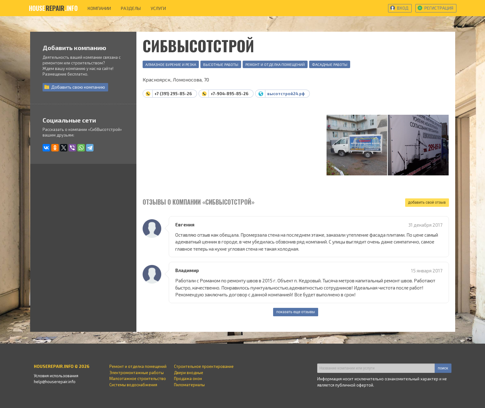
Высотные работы (220, 64)
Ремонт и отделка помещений (275, 64)
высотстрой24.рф (286, 93)
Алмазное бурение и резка (170, 64)
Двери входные (188, 372)
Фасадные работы (329, 64)
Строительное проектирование (204, 366)
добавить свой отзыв (427, 202)
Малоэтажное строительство (137, 378)
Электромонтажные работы (136, 372)
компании (99, 8)
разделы (131, 8)
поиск (443, 368)
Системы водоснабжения (133, 384)
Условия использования (56, 375)
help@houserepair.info (54, 381)
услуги (158, 8)
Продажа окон (188, 378)
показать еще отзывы (295, 312)
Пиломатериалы (189, 384)
